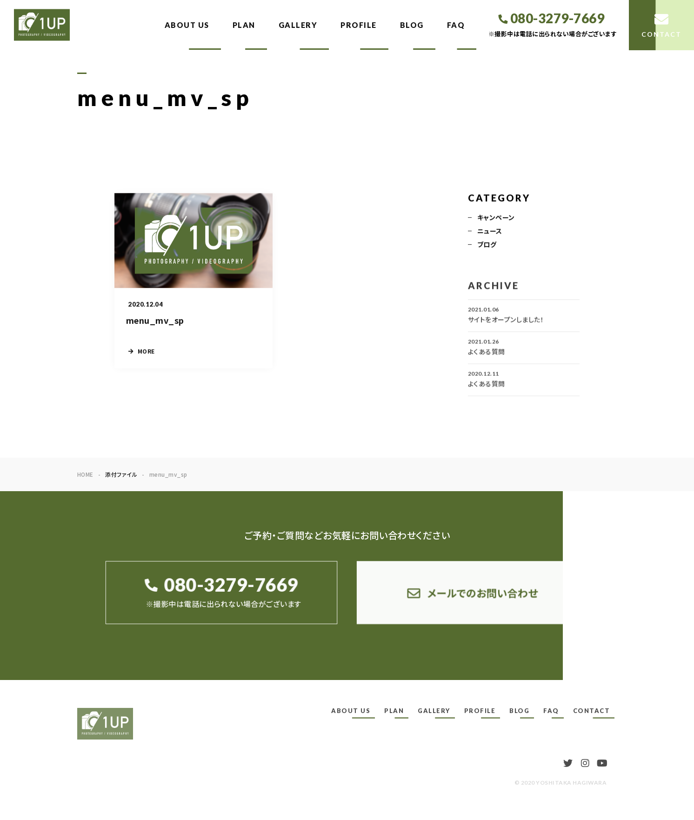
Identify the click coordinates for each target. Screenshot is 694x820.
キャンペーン (496, 217)
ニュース (489, 231)
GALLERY (298, 24)
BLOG (412, 24)
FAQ (456, 24)
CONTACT (591, 710)
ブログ (486, 244)
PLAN (244, 24)
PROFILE (358, 24)
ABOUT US (187, 24)
